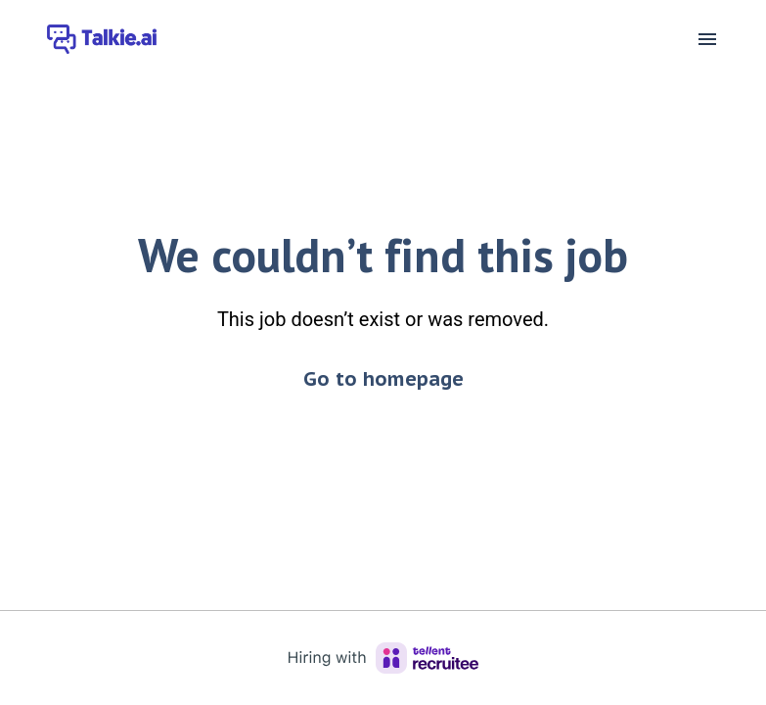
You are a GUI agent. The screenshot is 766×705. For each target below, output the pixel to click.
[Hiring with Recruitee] (383, 658)
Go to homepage (383, 379)
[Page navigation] (707, 39)
